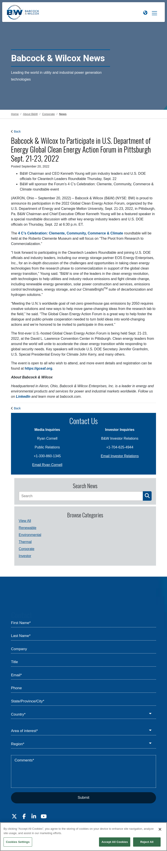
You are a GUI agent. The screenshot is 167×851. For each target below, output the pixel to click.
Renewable (27, 528)
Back (17, 131)
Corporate (26, 549)
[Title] (83, 662)
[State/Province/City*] (83, 701)
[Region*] (83, 744)
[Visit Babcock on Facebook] (24, 816)
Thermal (25, 542)
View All (25, 521)
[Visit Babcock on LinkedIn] (33, 816)
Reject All (146, 842)
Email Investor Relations (120, 456)
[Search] (81, 496)
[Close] (160, 829)
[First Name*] (83, 623)
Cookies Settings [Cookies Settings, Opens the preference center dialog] (18, 842)
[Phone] (83, 688)
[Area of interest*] (83, 731)
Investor (25, 556)
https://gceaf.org (38, 368)
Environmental (30, 535)
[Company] (83, 649)
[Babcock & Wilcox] (23, 13)
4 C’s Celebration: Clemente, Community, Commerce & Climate (70, 233)
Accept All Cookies (114, 842)
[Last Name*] (83, 636)
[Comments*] (83, 771)
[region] (83, 836)
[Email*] (83, 675)
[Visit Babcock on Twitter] (14, 816)
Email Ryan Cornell (47, 465)
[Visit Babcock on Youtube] (43, 816)
